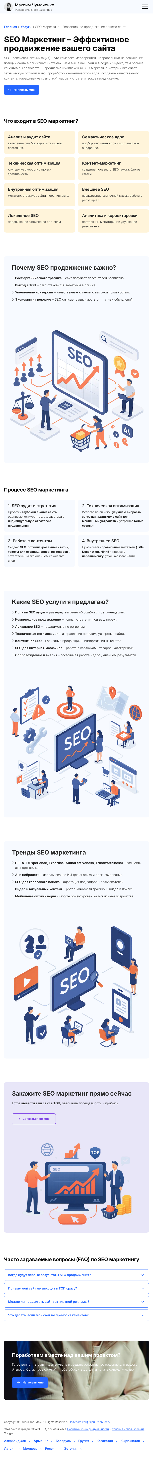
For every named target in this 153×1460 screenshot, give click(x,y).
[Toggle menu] (145, 7)
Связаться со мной (33, 1119)
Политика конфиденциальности (89, 1422)
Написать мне (21, 90)
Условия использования (128, 1429)
